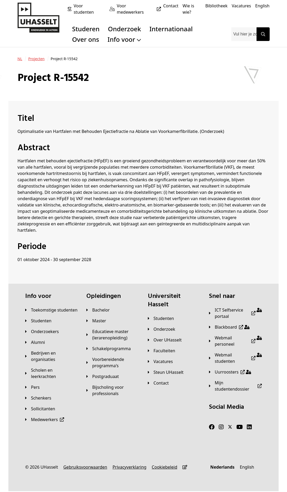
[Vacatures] (241, 6)
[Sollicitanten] (40, 409)
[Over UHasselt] (165, 340)
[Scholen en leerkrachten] (51, 373)
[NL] (20, 59)
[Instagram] (221, 427)
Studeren (86, 28)
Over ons (85, 39)
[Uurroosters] (230, 372)
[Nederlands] (222, 467)
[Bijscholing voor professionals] (112, 390)
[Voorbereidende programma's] (112, 362)
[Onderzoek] (161, 329)
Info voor (124, 39)
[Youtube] (239, 427)
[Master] (96, 321)
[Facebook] (212, 427)
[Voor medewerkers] (140, 9)
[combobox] (244, 34)
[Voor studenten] (89, 9)
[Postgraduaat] (102, 376)
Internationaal (171, 28)
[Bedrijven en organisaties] (51, 356)
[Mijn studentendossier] (235, 386)
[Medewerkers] (44, 419)
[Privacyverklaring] (129, 467)
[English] (262, 6)
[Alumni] (35, 342)
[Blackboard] (229, 327)
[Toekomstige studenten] (51, 310)
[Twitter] (230, 427)
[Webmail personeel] (235, 341)
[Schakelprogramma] (108, 348)
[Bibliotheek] (216, 6)
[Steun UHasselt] (166, 372)
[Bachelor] (97, 310)
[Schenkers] (38, 398)
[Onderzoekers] (42, 331)
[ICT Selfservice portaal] (235, 313)
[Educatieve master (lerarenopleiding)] (112, 334)
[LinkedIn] (249, 427)
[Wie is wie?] (191, 9)
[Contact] (170, 6)
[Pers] (32, 387)
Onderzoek (124, 28)
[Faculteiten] (161, 351)
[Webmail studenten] (235, 358)
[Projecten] (36, 59)
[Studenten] (38, 321)
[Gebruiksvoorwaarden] (85, 467)
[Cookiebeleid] (164, 467)
